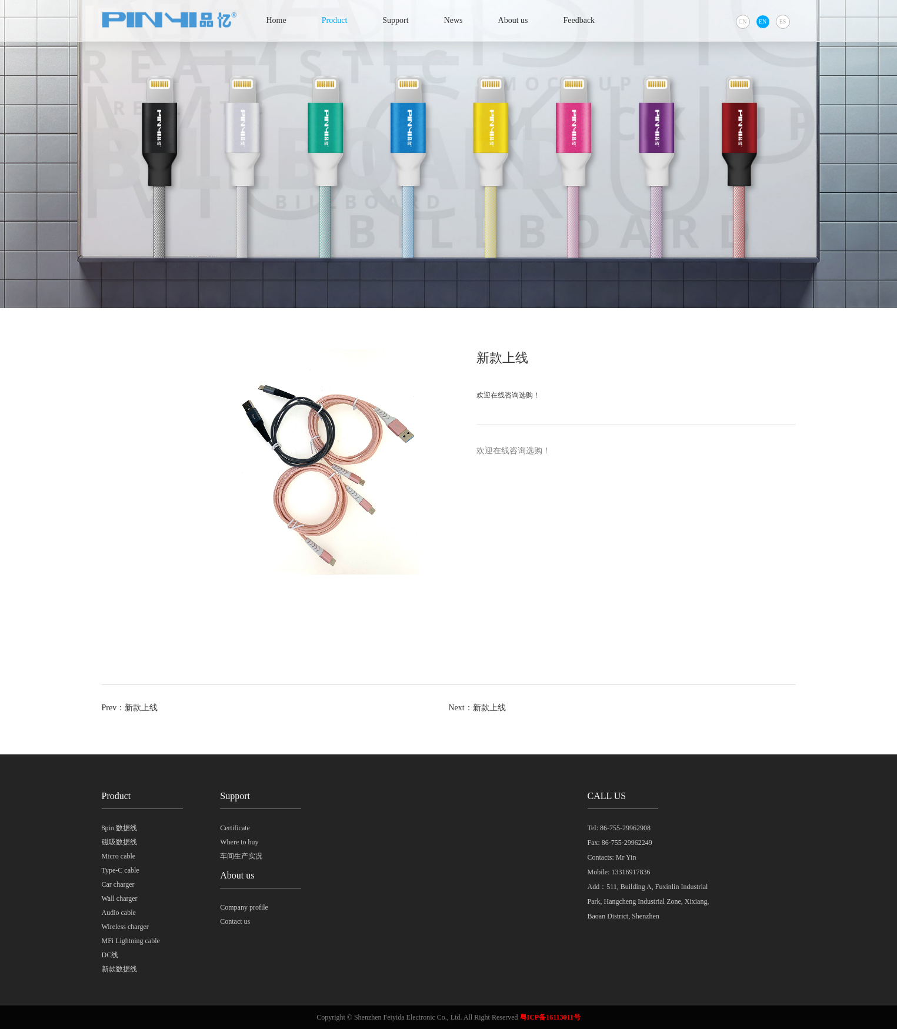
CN (743, 21)
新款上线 (141, 707)
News (453, 20)
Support (395, 20)
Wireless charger (125, 927)
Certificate (235, 828)
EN (762, 21)
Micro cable (119, 856)
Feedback (579, 20)
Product (335, 20)
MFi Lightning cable (131, 941)
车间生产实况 (241, 856)
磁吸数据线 (119, 842)
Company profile (244, 907)
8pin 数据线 (119, 828)
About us (513, 20)
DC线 (110, 955)
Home (276, 20)
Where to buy (239, 842)
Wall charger (120, 898)
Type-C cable (120, 870)
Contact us (235, 921)
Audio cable (119, 912)
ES (782, 21)
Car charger (118, 884)
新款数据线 (119, 969)
